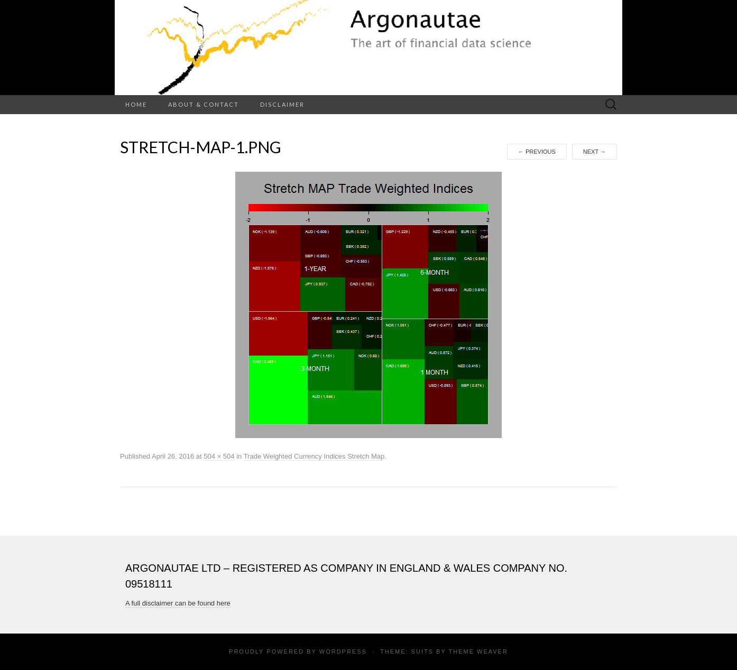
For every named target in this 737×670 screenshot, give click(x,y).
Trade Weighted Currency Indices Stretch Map (314, 456)
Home (136, 104)
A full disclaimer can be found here (178, 603)
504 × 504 (219, 456)
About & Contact (203, 104)
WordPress (343, 651)
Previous (537, 151)
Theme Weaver (478, 651)
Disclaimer (282, 104)
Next (594, 151)
